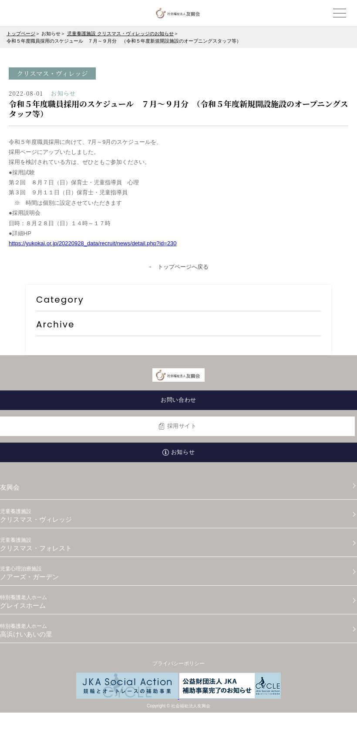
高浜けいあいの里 (178, 630)
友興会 (10, 487)
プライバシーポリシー (178, 663)
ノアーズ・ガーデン (178, 573)
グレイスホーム (178, 601)
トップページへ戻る (183, 266)
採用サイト (182, 426)
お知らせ (183, 452)
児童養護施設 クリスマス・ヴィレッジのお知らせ (120, 33)
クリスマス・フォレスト (178, 544)
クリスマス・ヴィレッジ (178, 515)
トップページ (21, 33)
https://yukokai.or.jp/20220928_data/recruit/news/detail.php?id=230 (93, 243)
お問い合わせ (178, 400)
